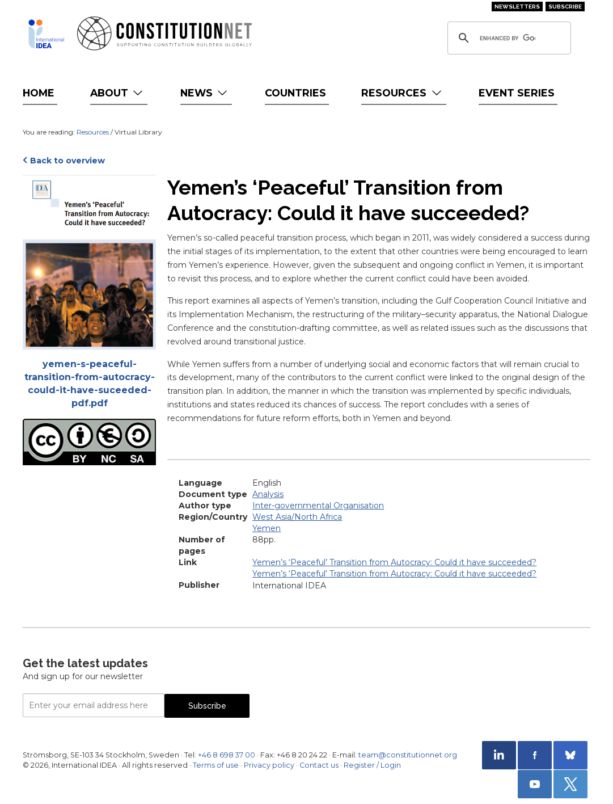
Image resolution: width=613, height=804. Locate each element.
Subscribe (565, 6)
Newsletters (517, 6)
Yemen (266, 528)
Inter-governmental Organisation (318, 505)
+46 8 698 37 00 (226, 755)
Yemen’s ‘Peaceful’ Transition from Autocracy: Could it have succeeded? (394, 562)
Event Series (517, 93)
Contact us (319, 765)
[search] (507, 38)
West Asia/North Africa (297, 517)
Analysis (268, 494)
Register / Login (372, 765)
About (117, 93)
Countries (295, 93)
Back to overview (67, 160)
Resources (402, 93)
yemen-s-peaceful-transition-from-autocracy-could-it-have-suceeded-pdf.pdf (89, 384)
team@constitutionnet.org (407, 755)
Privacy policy (269, 765)
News (205, 93)
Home (38, 93)
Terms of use (216, 765)
